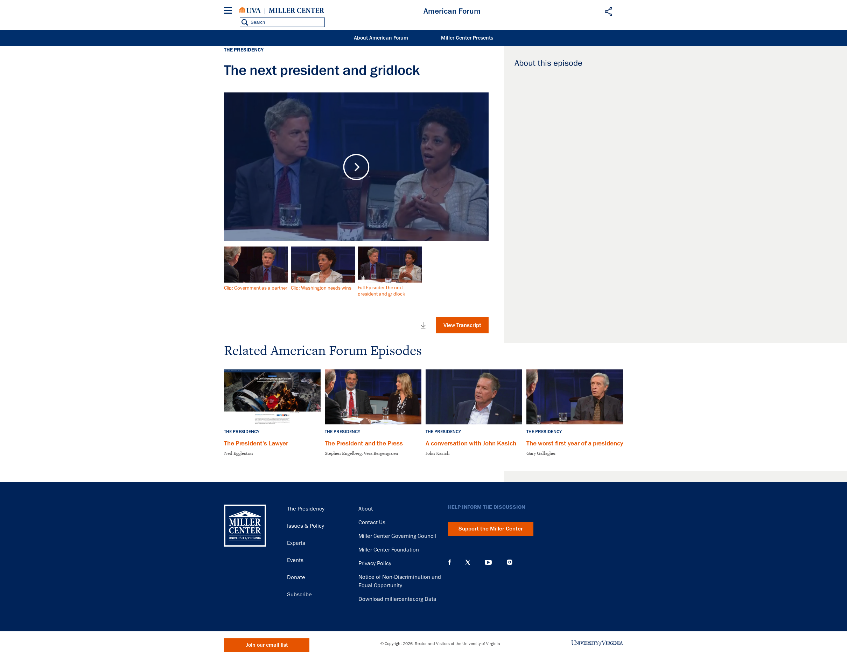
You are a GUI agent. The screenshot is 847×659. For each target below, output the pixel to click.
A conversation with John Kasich (471, 443)
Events (295, 560)
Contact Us (371, 522)
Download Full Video (423, 325)
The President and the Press (364, 443)
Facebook (449, 562)
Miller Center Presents (467, 38)
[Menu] (229, 11)
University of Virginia (250, 10)
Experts (296, 543)
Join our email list (267, 645)
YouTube (488, 562)
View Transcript (462, 325)
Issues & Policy (305, 525)
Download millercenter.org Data (397, 599)
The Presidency (305, 508)
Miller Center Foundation (388, 549)
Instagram (509, 562)
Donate (296, 577)
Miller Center (296, 10)
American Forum (452, 11)
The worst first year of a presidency (574, 443)
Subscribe (299, 594)
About (365, 508)
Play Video (356, 167)
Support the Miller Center (490, 528)
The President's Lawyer (256, 443)
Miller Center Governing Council (397, 536)
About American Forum (381, 38)
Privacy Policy (374, 563)
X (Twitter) (467, 562)
